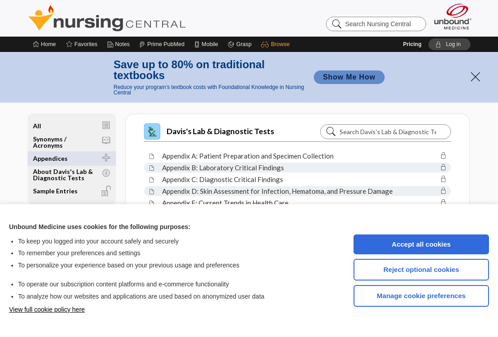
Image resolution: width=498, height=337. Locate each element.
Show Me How (349, 77)
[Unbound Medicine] (453, 16)
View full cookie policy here (47, 309)
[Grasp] (239, 44)
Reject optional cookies (421, 269)
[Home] (44, 44)
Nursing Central (141, 18)
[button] (276, 44)
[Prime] (161, 44)
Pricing (412, 44)
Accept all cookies (421, 244)
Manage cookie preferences (421, 296)
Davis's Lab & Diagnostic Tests (209, 131)
